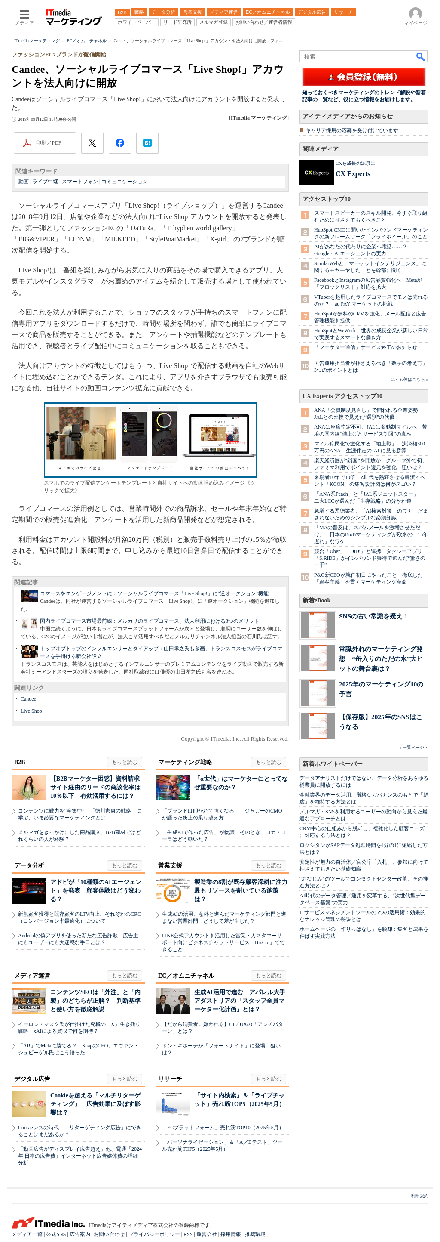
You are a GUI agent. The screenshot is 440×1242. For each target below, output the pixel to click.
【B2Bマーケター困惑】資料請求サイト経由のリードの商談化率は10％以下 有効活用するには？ (95, 787)
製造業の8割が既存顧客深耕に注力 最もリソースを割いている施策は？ (243, 890)
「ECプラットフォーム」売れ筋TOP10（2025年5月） (223, 1128)
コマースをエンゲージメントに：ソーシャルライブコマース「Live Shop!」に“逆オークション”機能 (154, 593)
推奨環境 (255, 1234)
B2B (19, 762)
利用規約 (419, 1195)
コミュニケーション (124, 182)
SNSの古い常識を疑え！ (374, 616)
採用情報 (230, 1234)
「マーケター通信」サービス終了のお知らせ (365, 347)
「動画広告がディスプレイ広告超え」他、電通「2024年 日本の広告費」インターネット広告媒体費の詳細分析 (80, 1156)
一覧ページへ (415, 747)
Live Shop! (32, 711)
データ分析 (29, 865)
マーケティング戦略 (185, 762)
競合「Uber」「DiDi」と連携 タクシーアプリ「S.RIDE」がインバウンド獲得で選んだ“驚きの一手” (369, 558)
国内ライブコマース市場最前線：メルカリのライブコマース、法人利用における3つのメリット (149, 621)
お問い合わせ (109, 1234)
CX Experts (353, 173)
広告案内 (80, 1234)
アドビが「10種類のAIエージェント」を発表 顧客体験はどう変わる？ (95, 890)
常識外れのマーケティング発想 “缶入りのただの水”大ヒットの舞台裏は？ (381, 658)
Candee (28, 699)
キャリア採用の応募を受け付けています (352, 130)
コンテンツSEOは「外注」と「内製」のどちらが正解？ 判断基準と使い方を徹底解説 (95, 1001)
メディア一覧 (27, 1234)
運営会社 (206, 1234)
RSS (187, 1234)
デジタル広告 (32, 1079)
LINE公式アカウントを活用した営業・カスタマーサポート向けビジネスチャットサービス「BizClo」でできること (223, 942)
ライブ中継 (45, 182)
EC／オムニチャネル (186, 976)
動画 (23, 182)
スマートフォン (80, 182)
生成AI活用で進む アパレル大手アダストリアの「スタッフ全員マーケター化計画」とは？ (239, 1001)
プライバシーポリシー (154, 1234)
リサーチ (170, 1079)
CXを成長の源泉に (355, 163)
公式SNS (56, 1234)
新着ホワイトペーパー (332, 764)
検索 (421, 56)
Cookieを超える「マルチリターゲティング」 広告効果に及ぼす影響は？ (95, 1104)
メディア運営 (32, 976)
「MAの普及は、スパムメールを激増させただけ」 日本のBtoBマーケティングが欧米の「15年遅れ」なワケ (371, 534)
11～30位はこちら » (409, 379)
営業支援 (170, 865)
